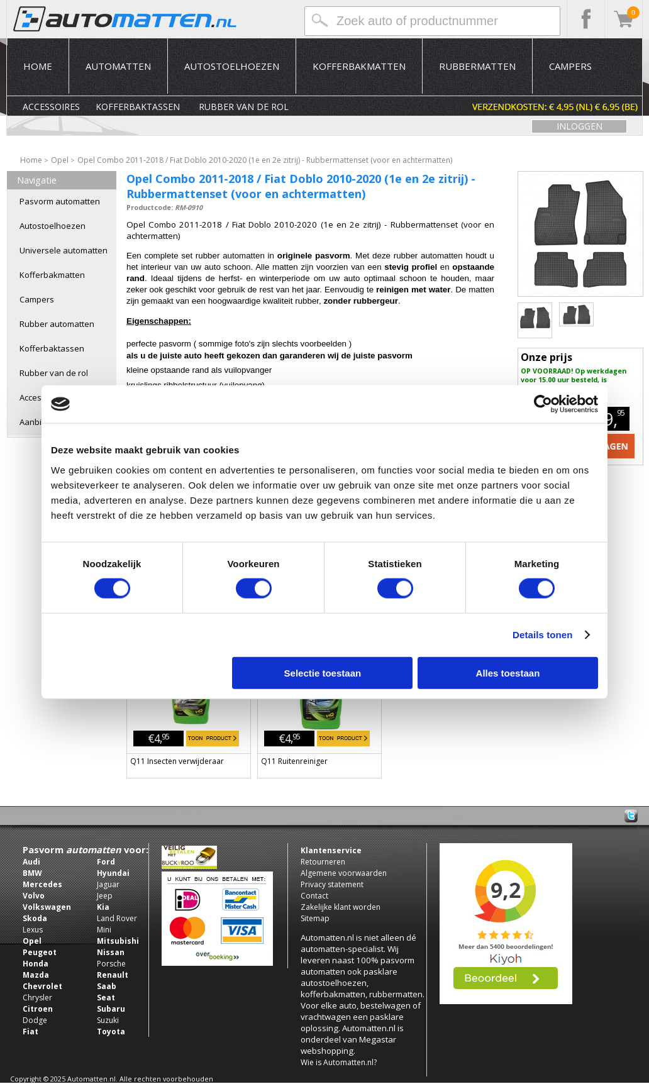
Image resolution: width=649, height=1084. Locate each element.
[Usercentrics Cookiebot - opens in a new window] (543, 404)
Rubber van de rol (244, 107)
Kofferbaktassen (138, 107)
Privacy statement (332, 884)
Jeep (105, 895)
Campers (570, 66)
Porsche (111, 963)
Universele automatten (63, 250)
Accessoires (51, 107)
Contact (314, 895)
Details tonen (542, 634)
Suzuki (108, 1020)
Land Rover (117, 918)
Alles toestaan (508, 672)
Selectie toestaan (323, 672)
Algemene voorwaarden (344, 873)
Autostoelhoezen (231, 66)
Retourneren (323, 861)
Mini (104, 929)
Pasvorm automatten (59, 201)
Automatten (118, 66)
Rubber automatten (56, 323)
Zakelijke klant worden (340, 907)
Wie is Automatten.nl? (339, 1062)
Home (37, 66)
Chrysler (37, 997)
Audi (31, 861)
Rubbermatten (477, 66)
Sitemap (315, 918)
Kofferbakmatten (359, 66)
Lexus (33, 929)
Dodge (35, 1020)
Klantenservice (331, 850)
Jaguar (108, 884)
